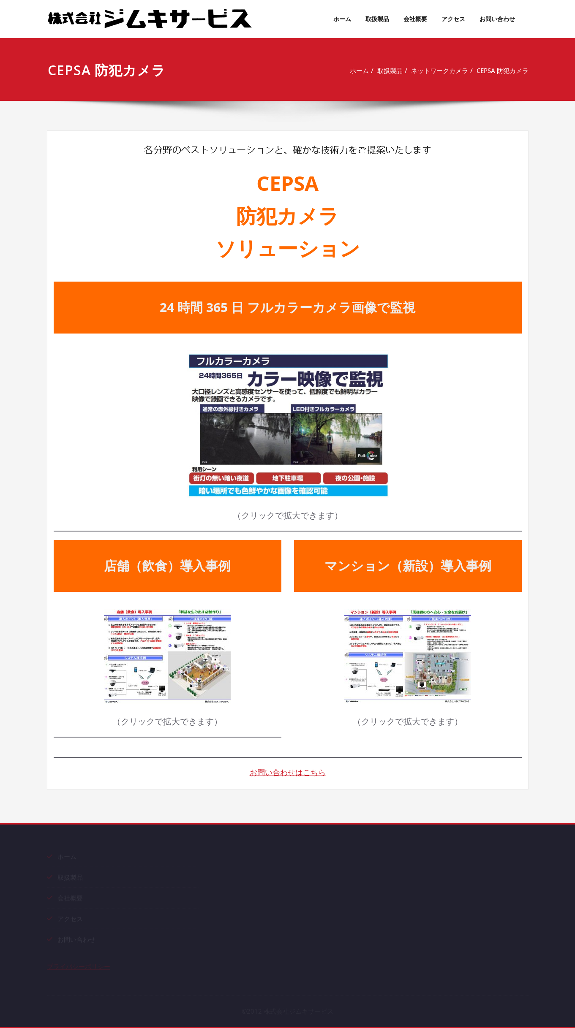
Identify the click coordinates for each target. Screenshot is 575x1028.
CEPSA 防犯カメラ (504, 70)
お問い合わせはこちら (288, 772)
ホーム (342, 19)
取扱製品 (377, 19)
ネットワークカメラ (441, 70)
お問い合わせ (497, 19)
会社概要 (415, 19)
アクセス (453, 19)
